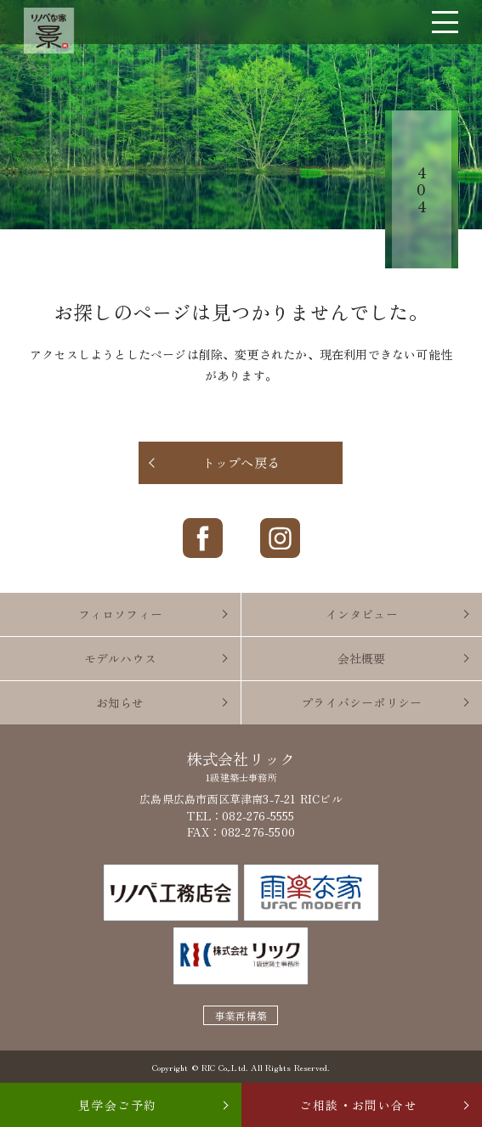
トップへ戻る (241, 462)
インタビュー (362, 614)
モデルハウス (120, 658)
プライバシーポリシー (361, 702)
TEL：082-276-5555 (240, 816)
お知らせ (120, 702)
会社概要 (361, 658)
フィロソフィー (120, 614)
